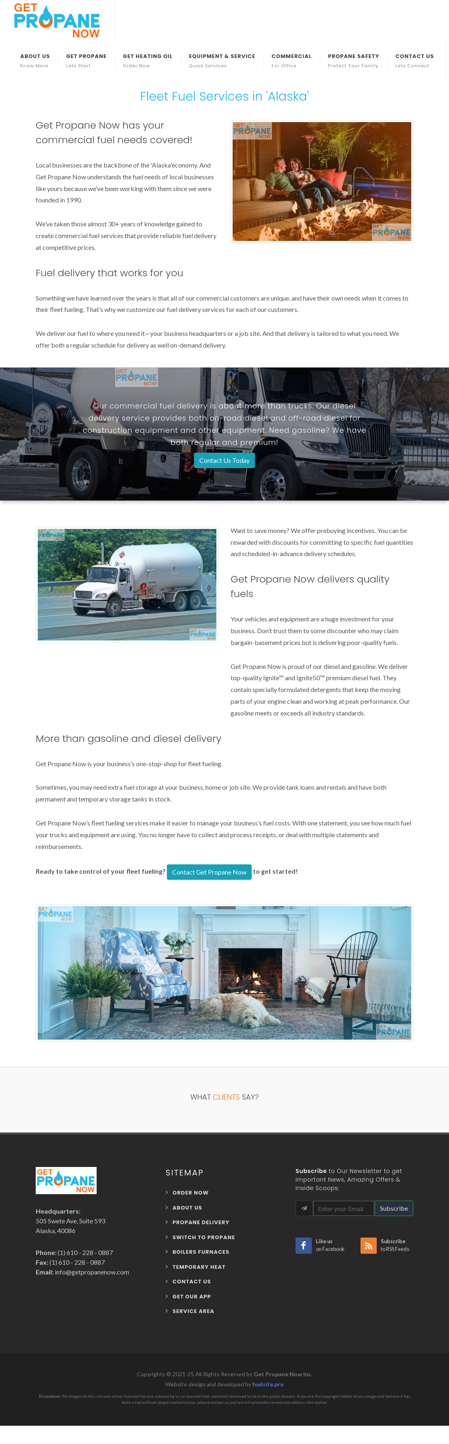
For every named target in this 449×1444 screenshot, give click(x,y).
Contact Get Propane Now (209, 872)
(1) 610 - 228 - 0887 (84, 1252)
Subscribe (394, 1208)
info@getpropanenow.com (91, 1272)
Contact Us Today (224, 460)
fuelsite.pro (268, 1384)
